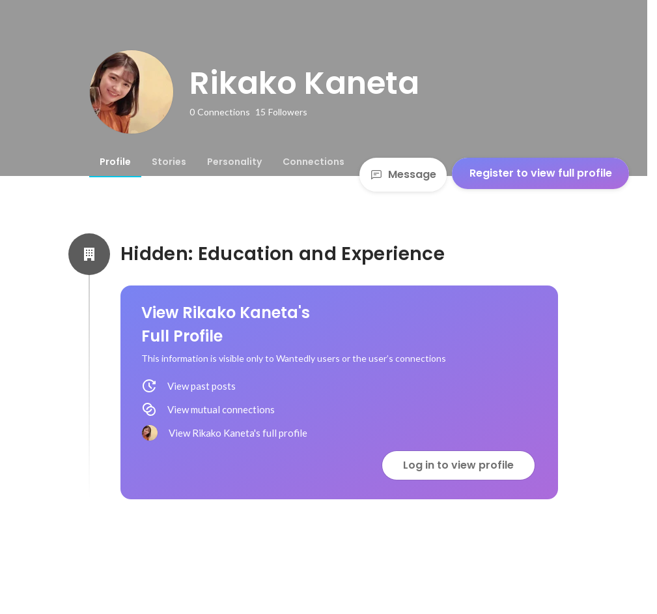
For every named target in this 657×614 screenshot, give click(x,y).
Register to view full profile (540, 173)
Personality (234, 161)
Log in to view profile (458, 465)
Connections (313, 161)
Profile (115, 161)
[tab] (115, 161)
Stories (169, 161)
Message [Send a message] (403, 174)
